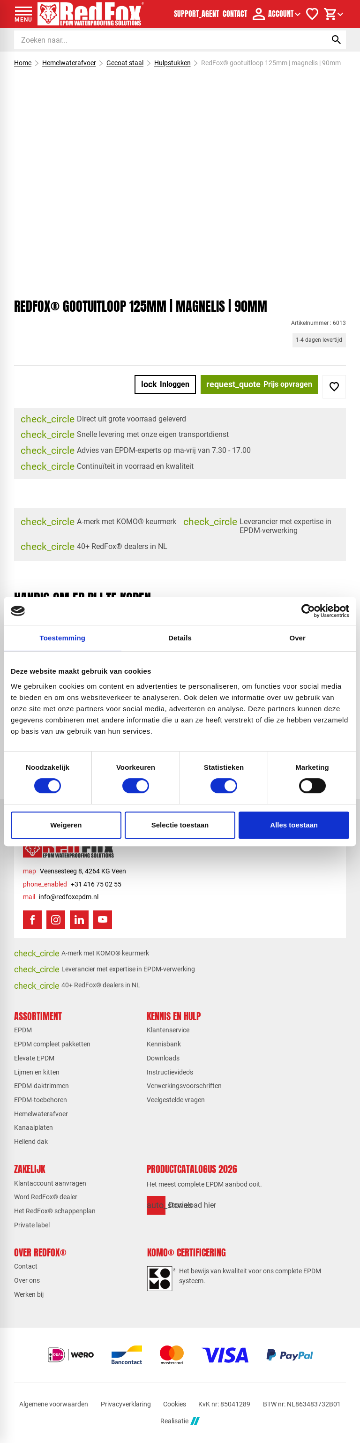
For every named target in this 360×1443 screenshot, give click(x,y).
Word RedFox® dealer (45, 1197)
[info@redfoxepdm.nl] (60, 897)
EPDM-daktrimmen (41, 1086)
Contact (26, 1266)
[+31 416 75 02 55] (72, 884)
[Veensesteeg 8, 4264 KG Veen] (74, 871)
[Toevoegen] (334, 386)
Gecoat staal (124, 63)
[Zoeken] (161, 39)
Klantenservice (168, 1030)
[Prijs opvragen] (259, 384)
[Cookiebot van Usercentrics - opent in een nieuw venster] (308, 611)
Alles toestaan (294, 825)
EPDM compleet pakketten (52, 1044)
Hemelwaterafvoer (69, 63)
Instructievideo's (170, 1072)
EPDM (23, 1030)
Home (22, 63)
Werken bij (29, 1294)
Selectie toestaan (180, 825)
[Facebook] (32, 919)
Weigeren (66, 825)
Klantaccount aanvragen (50, 1183)
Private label (32, 1225)
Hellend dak (31, 1141)
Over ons (27, 1280)
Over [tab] (297, 638)
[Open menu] (23, 14)
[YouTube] (102, 919)
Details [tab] (180, 638)
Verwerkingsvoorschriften (184, 1086)
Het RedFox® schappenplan (55, 1211)
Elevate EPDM (34, 1058)
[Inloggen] (165, 384)
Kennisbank (164, 1044)
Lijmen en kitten (37, 1072)
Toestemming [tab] (63, 638)
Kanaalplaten (33, 1127)
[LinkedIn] (79, 919)
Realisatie (180, 1421)
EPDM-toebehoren (40, 1100)
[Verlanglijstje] (312, 14)
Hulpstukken (172, 63)
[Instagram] (55, 919)
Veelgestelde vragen (176, 1100)
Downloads (163, 1058)
